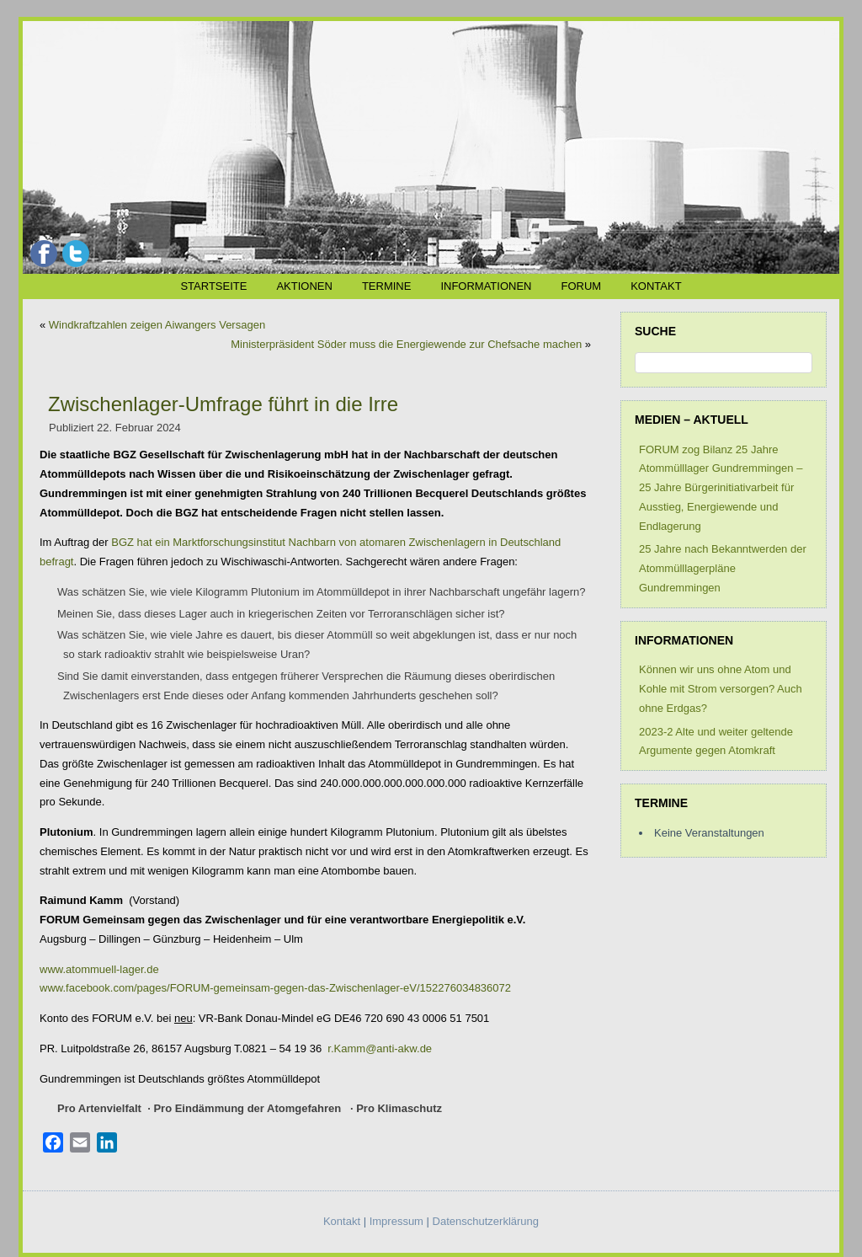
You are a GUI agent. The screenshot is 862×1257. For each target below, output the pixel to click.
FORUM (581, 286)
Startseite (213, 286)
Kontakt (656, 286)
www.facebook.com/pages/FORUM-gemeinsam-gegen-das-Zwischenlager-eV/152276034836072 (275, 988)
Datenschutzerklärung (486, 1221)
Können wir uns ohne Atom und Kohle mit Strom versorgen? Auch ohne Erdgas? (720, 688)
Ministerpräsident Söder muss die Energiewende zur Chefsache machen (406, 344)
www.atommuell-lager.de (99, 969)
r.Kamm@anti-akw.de (379, 1048)
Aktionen (304, 286)
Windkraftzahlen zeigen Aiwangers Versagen (157, 324)
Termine (387, 286)
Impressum (396, 1221)
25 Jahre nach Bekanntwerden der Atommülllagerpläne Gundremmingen (722, 568)
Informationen (485, 286)
